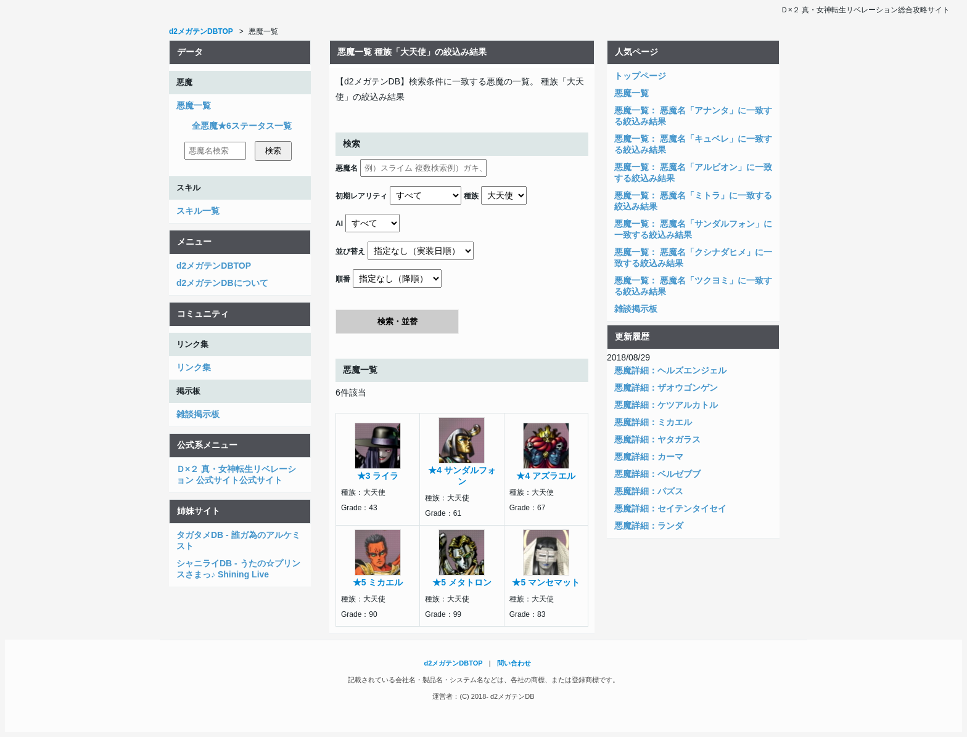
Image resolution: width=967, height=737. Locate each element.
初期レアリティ (361, 196)
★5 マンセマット (546, 582)
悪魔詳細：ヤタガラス (657, 439)
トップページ (640, 76)
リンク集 (193, 367)
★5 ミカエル (378, 582)
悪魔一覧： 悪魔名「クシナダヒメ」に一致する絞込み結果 (693, 257)
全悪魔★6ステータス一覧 (242, 126)
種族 (471, 196)
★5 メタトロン (462, 582)
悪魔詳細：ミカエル (653, 422)
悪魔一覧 (193, 105)
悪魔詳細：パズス (648, 491)
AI (339, 223)
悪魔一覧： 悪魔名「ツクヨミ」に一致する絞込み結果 (693, 285)
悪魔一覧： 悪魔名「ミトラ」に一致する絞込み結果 (693, 200)
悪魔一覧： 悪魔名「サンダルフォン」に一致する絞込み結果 (693, 229)
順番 (342, 279)
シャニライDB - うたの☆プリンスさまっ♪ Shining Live (238, 568)
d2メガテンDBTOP (213, 266)
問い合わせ (514, 663)
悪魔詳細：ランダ (648, 526)
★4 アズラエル (545, 476)
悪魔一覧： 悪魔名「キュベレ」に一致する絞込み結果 (693, 144)
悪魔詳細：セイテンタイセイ (670, 508)
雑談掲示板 (198, 414)
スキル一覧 (198, 211)
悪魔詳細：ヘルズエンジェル (670, 370)
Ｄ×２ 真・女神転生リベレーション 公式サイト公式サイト (236, 474)
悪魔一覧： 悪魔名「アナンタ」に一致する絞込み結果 (693, 115)
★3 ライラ (378, 476)
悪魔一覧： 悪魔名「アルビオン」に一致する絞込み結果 (693, 172)
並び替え (350, 251)
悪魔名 (346, 168)
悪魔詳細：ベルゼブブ (657, 474)
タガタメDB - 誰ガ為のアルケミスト (238, 540)
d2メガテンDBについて (222, 283)
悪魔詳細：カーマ (648, 457)
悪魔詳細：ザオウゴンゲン (666, 388)
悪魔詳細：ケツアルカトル (666, 405)
